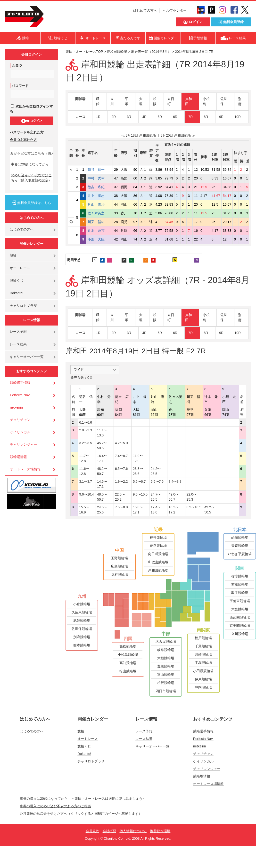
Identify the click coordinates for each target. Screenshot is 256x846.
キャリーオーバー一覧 (27, 357)
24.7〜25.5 (156, 496)
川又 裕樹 (99, 222)
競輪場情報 (18, 457)
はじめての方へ (145, 10)
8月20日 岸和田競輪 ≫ (178, 135)
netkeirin (16, 407)
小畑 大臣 (99, 239)
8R (206, 117)
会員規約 (92, 831)
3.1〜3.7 (85, 481)
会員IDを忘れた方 (23, 140)
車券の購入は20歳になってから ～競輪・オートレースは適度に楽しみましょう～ (84, 798)
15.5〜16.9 (84, 509)
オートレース (20, 268)
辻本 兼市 (99, 231)
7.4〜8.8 (175, 481)
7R (190, 117)
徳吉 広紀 (99, 187)
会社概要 (109, 831)
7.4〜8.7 (121, 456)
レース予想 (18, 332)
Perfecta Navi (20, 395)
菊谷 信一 (99, 169)
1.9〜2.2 (121, 481)
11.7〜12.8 (84, 458)
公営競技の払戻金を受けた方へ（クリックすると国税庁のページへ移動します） (81, 813)
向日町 (170, 101)
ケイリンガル (20, 432)
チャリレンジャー (23, 444)
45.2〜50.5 (102, 445)
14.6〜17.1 (102, 484)
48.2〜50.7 (102, 471)
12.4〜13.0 (156, 509)
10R (238, 117)
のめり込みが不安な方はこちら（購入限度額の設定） (31, 177)
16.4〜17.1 (102, 458)
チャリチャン (20, 420)
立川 (112, 101)
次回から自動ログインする (31, 108)
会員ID (17, 65)
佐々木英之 (99, 213)
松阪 (155, 101)
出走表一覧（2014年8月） (151, 52)
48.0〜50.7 (102, 496)
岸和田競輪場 (117, 52)
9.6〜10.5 (140, 494)
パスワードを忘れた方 (27, 132)
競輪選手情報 (20, 383)
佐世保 (223, 101)
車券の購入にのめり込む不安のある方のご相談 (55, 806)
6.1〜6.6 (85, 422)
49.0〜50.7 (174, 496)
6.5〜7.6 (121, 469)
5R (160, 117)
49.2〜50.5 (209, 509)
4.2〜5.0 (121, 443)
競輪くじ (16, 280)
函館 (97, 101)
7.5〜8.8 (121, 507)
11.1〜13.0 (102, 432)
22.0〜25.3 (192, 496)
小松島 (206, 101)
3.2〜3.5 (85, 443)
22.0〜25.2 (120, 496)
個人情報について (133, 831)
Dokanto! (16, 293)
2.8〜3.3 (85, 430)
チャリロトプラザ (23, 306)
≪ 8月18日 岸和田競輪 (138, 135)
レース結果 (18, 344)
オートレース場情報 (25, 469)
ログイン (31, 121)
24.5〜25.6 (102, 509)
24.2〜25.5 (156, 471)
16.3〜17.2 (174, 509)
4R (144, 117)
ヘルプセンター (175, 10)
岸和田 (188, 101)
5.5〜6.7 (139, 481)
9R (221, 117)
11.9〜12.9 (138, 458)
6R (175, 117)
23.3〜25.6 (138, 471)
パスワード (20, 86)
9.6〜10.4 (86, 494)
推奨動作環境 (160, 831)
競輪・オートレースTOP (84, 52)
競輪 (13, 255)
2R (113, 117)
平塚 (126, 101)
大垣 (140, 101)
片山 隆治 (99, 204)
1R (98, 117)
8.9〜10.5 (194, 507)
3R (129, 117)
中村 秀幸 (99, 178)
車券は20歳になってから (30, 164)
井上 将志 (99, 196)
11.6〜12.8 (84, 471)
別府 (239, 101)
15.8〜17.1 (138, 509)
